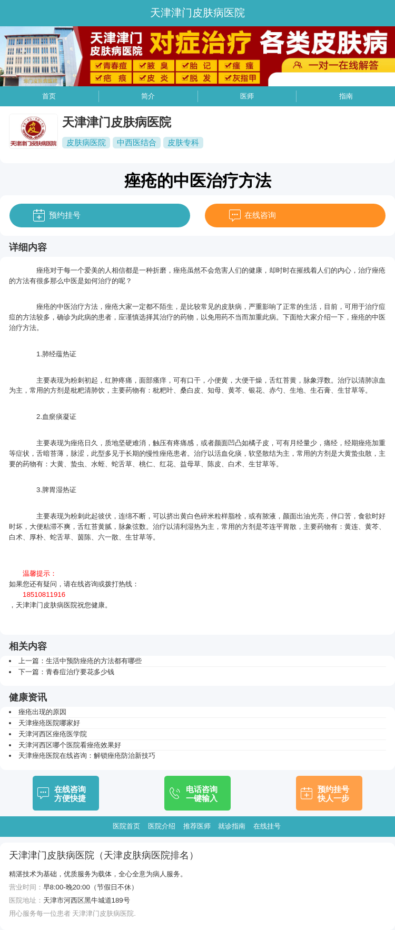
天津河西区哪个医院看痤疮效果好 (69, 745)
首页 (49, 96)
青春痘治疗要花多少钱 (80, 672)
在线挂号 (267, 826)
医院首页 (126, 826)
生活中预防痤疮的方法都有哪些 (94, 661)
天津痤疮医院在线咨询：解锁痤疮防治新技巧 (86, 755)
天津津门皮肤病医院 (46, 605)
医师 (247, 96)
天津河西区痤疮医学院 (52, 734)
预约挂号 (65, 215)
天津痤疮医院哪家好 (49, 723)
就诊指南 (231, 826)
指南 (346, 96)
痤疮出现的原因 (42, 712)
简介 (148, 96)
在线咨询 (260, 215)
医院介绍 (161, 826)
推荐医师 (197, 826)
